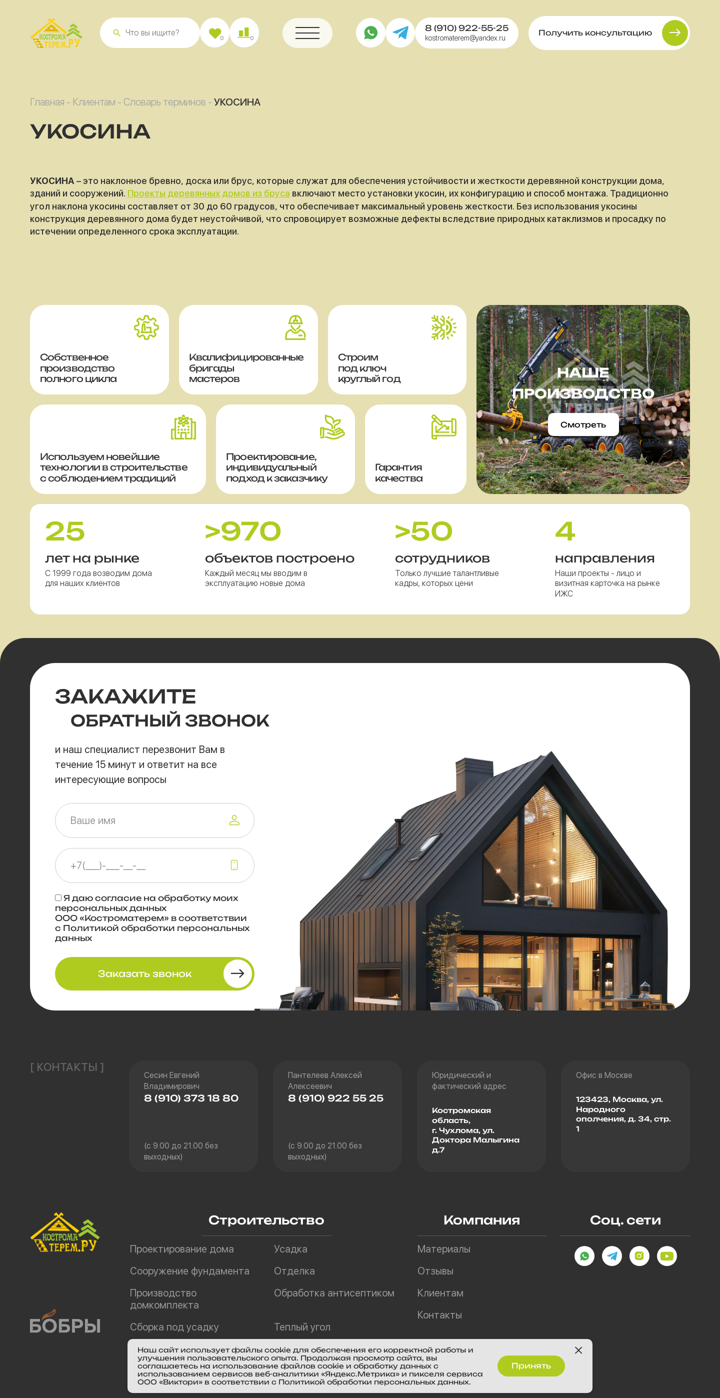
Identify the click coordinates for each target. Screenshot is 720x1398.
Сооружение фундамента (190, 1271)
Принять (531, 1364)
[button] (117, 37)
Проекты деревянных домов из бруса (209, 197)
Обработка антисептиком (334, 1293)
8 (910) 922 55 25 (336, 1098)
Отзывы (436, 1271)
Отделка (294, 1271)
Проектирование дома (182, 1249)
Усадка (291, 1249)
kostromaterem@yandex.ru (465, 42)
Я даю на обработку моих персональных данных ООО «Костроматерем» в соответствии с (152, 918)
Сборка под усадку (174, 1327)
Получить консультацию (595, 37)
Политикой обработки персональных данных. (384, 1382)
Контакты (440, 1315)
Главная (47, 106)
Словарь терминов (165, 106)
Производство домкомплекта (164, 1299)
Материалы (444, 1249)
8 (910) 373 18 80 (191, 1098)
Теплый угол (302, 1327)
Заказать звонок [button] (145, 973)
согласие (118, 898)
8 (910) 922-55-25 (466, 32)
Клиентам (94, 106)
